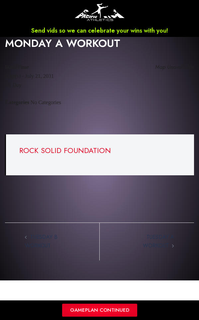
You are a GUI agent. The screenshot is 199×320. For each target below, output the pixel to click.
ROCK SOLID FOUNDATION (65, 150)
